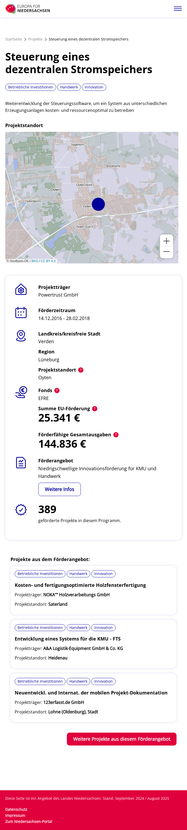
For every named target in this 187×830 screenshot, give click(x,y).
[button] (98, 204)
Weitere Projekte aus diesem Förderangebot (121, 739)
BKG (34, 261)
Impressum (15, 815)
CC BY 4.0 (48, 261)
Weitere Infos (59, 489)
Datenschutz (16, 809)
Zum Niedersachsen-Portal (28, 821)
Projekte (35, 39)
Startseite (13, 39)
